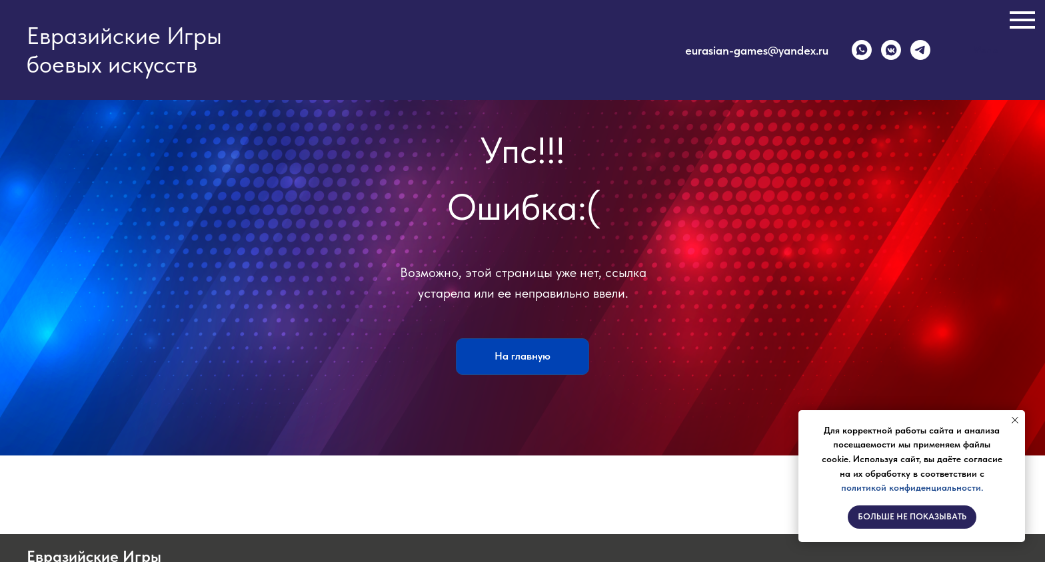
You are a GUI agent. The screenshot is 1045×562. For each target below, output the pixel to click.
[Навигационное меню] (1022, 20)
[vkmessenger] (891, 50)
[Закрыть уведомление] (1015, 420)
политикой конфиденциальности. (912, 487)
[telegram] (920, 50)
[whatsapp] (862, 50)
